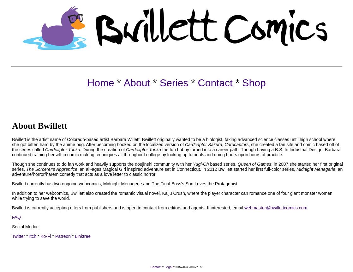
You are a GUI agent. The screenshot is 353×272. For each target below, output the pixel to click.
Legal (168, 267)
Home (100, 83)
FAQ (16, 217)
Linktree (83, 236)
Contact (215, 83)
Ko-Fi (45, 236)
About (137, 83)
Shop (254, 83)
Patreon (62, 236)
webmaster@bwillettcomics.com (275, 207)
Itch (32, 236)
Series (174, 83)
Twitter (18, 236)
